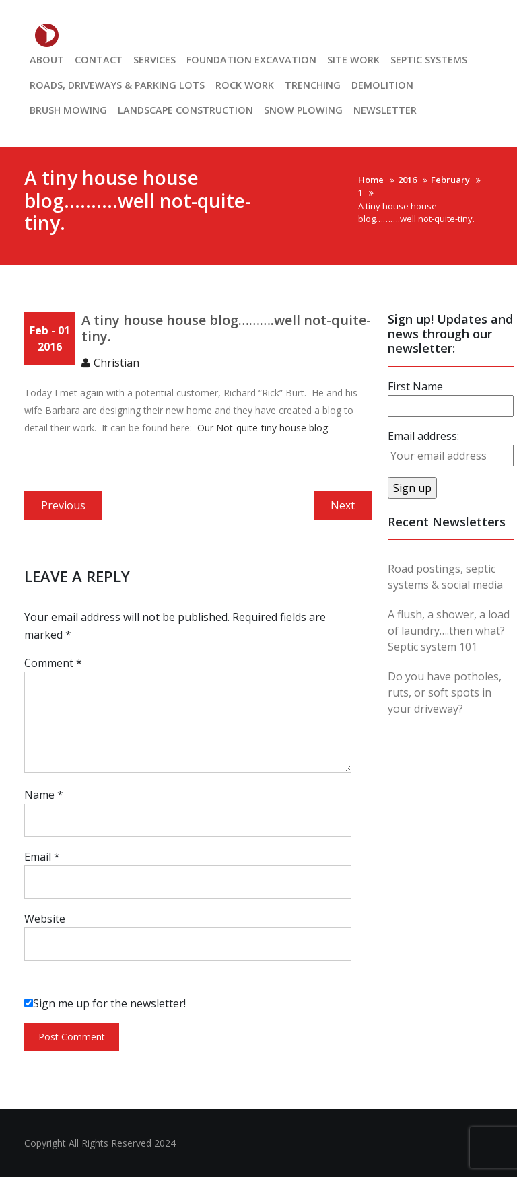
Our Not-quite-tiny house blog (262, 427)
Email (42, 856)
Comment (53, 662)
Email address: (423, 436)
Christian (116, 362)
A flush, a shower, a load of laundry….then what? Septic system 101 (449, 630)
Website (44, 918)
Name (43, 794)
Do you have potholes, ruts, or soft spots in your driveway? (445, 692)
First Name (415, 386)
